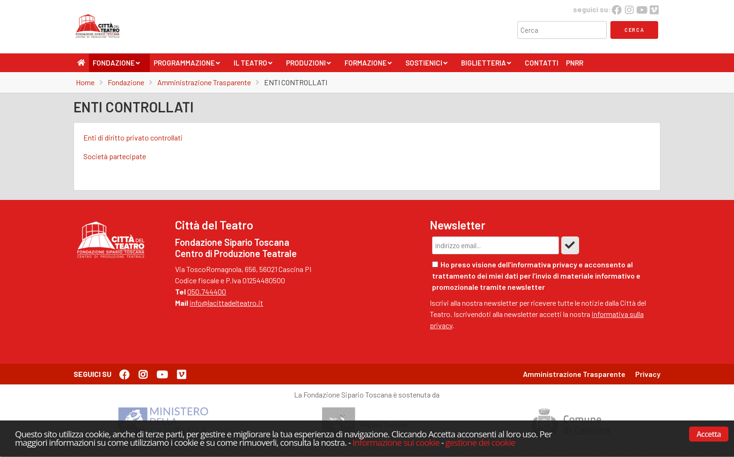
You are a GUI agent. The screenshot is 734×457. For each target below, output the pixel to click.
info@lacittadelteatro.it (226, 302)
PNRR (574, 63)
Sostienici (426, 65)
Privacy (648, 373)
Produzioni (308, 65)
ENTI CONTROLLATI (295, 82)
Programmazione (187, 65)
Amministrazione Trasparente (204, 82)
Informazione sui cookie (396, 442)
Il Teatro (253, 65)
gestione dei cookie (480, 442)
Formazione (368, 65)
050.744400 (206, 291)
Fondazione (116, 65)
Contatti (541, 63)
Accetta (709, 434)
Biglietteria (486, 65)
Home (85, 82)
